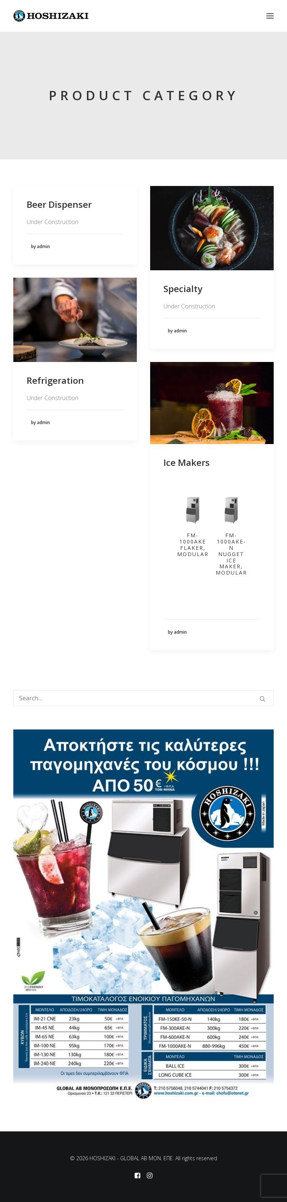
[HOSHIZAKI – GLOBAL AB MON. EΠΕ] (50, 16)
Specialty (182, 288)
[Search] (143, 698)
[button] (270, 16)
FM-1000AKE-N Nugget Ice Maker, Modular (231, 554)
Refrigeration (55, 380)
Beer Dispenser (59, 204)
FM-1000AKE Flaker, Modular (193, 544)
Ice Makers (186, 462)
